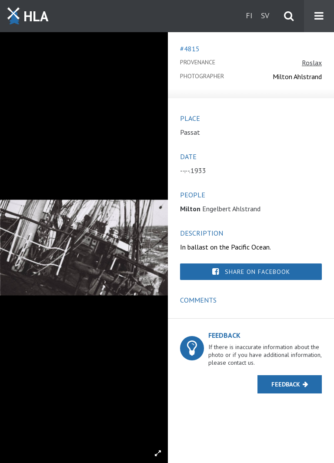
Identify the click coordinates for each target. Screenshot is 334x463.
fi (249, 15)
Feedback (285, 384)
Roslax (312, 62)
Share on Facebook (257, 272)
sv (265, 15)
